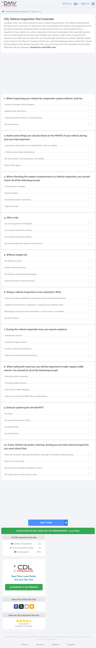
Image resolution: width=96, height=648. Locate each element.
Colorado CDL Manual (19, 41)
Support (71, 644)
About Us (40, 644)
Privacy (25, 644)
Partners (55, 644)
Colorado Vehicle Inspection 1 (18, 12)
